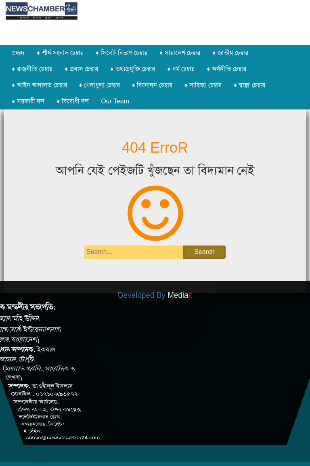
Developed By (155, 296)
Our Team (115, 101)
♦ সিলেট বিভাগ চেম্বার (122, 52)
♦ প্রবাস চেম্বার (81, 68)
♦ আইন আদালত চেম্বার (39, 85)
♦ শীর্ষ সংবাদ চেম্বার (60, 52)
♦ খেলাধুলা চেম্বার (99, 85)
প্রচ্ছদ (18, 52)
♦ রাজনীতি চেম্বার (32, 68)
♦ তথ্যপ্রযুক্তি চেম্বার (132, 68)
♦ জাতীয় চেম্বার (230, 52)
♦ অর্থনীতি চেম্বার (226, 68)
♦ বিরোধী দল (73, 101)
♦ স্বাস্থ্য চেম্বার (249, 85)
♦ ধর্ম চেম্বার (181, 68)
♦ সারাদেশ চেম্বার (179, 52)
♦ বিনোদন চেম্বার (152, 85)
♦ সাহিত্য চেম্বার (203, 85)
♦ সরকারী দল (28, 101)
